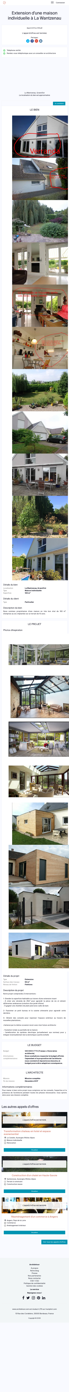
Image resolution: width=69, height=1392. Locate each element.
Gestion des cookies (34, 1286)
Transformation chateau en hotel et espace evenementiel (27, 1133)
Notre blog (34, 1271)
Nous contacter (34, 1278)
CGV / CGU (34, 1281)
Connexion (60, 2)
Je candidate (59, 103)
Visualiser (34, 1150)
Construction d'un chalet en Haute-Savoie (34, 1175)
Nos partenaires (34, 1276)
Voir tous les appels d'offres (54, 1242)
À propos (34, 1268)
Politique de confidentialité (34, 1283)
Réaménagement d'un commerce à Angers (34, 1216)
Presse (34, 1273)
